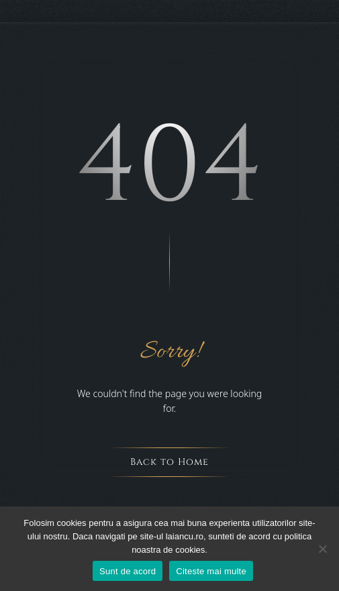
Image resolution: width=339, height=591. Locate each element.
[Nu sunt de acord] (322, 548)
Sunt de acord (127, 571)
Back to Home (169, 461)
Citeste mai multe (211, 571)
